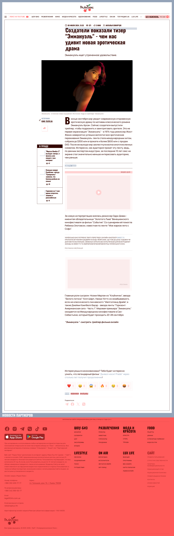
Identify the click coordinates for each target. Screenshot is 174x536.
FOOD (95, 17)
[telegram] (67, 404)
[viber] (84, 404)
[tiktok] (37, 429)
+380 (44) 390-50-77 (13, 490)
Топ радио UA (123, 17)
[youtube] (44, 429)
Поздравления (79, 460)
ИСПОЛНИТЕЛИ (104, 460)
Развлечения (47, 17)
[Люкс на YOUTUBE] (19, 17)
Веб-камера (127, 464)
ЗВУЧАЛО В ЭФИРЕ (105, 464)
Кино (57, 17)
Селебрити (78, 435)
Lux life (134, 17)
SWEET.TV (120, 238)
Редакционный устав (155, 469)
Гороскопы (103, 439)
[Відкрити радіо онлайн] (157, 17)
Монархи (77, 432)
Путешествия (79, 467)
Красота (126, 435)
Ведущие (126, 457)
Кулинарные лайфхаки (155, 439)
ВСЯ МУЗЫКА (103, 457)
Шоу (75, 439)
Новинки (75, 394)
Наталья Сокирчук (113, 25)
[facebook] (72, 404)
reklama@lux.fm (11, 506)
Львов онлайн (128, 471)
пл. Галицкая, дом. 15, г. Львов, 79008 (45, 483)
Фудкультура (152, 442)
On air (112, 17)
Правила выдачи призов (156, 476)
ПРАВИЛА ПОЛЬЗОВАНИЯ (155, 457)
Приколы (102, 432)
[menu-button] (5, 17)
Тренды (126, 442)
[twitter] (78, 404)
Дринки (150, 435)
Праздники (103, 442)
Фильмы (84, 394)
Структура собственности (157, 460)
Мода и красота (69, 17)
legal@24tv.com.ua (12, 498)
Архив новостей (153, 483)
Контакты (151, 479)
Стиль (125, 439)
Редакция (151, 486)
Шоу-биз (35, 17)
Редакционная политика (156, 473)
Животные (102, 435)
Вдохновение (84, 17)
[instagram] (14, 429)
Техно (76, 464)
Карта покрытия (129, 467)
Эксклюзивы (79, 442)
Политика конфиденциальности (155, 465)
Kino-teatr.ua (47, 121)
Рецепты (150, 432)
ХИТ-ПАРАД (102, 467)
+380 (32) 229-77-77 (12, 483)
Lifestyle (103, 17)
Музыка (77, 446)
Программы (127, 460)
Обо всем (77, 457)
